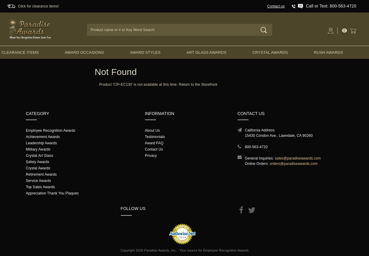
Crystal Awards (270, 52)
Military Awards (38, 149)
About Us (152, 130)
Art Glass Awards (206, 52)
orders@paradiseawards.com (294, 164)
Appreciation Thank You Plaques (52, 193)
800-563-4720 (256, 147)
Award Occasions (84, 52)
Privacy (151, 156)
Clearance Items (20, 52)
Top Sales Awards (40, 187)
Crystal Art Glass (39, 156)
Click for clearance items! (38, 6)
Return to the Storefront (198, 84)
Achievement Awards (43, 137)
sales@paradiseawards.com (298, 158)
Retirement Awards (41, 174)
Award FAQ (154, 143)
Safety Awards (37, 162)
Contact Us (154, 149)
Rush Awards (328, 52)
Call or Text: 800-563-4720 (331, 6)
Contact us (276, 6)
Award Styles (145, 52)
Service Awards (38, 181)
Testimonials (155, 137)
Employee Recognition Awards (50, 130)
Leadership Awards (41, 143)
